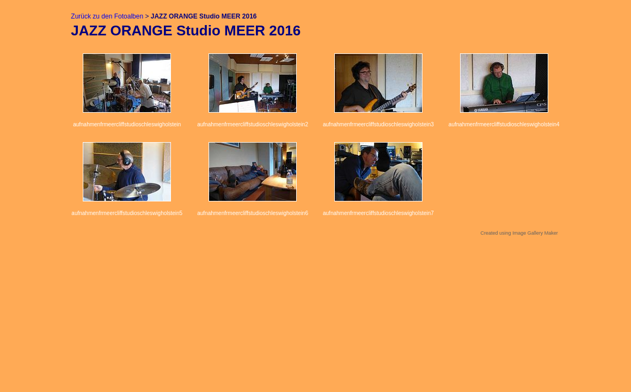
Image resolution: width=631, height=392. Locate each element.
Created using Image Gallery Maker (519, 233)
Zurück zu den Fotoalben (107, 16)
